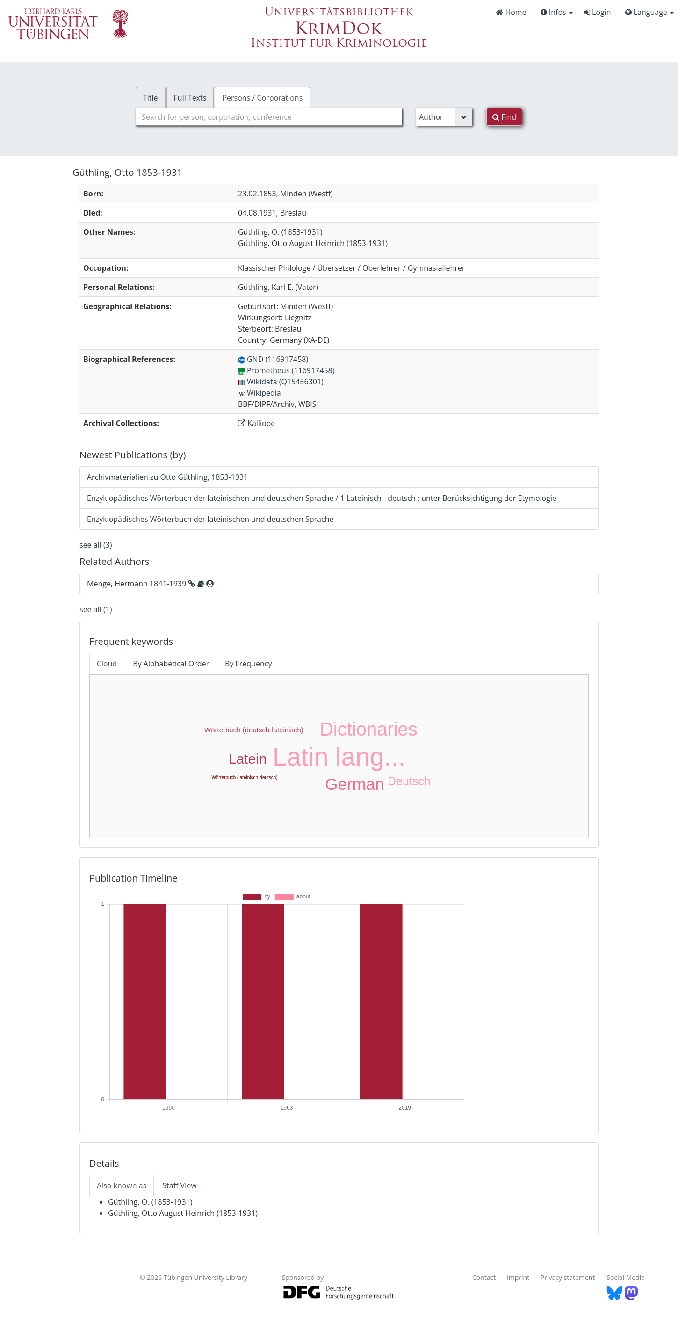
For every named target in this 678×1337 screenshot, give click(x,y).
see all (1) (95, 609)
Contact (484, 1277)
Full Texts (190, 98)
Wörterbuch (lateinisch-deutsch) (245, 777)
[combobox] (269, 117)
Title (150, 98)
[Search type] (444, 117)
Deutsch (409, 781)
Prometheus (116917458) (286, 370)
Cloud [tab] (107, 663)
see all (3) (95, 545)
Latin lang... (339, 756)
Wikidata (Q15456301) (281, 381)
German (354, 784)
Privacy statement (568, 1277)
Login (597, 12)
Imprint (518, 1277)
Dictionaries (369, 729)
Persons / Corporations (262, 98)
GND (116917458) (273, 359)
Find (504, 117)
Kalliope (256, 423)
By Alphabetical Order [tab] (171, 663)
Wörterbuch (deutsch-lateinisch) (253, 730)
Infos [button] (557, 12)
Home (511, 12)
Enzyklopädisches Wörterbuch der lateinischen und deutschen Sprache (210, 519)
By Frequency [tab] (248, 663)
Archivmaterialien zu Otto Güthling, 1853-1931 (167, 477)
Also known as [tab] (121, 1185)
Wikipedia (259, 393)
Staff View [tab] (179, 1185)
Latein (248, 758)
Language (649, 12)
